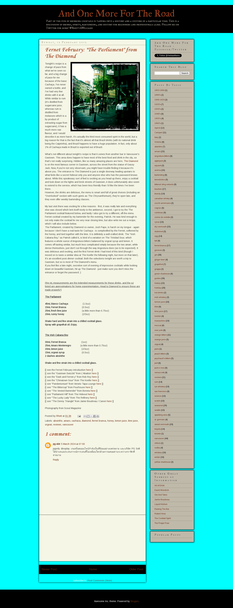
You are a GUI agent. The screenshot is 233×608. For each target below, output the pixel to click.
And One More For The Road (116, 13)
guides (158, 278)
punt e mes (159, 368)
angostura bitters (162, 156)
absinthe (57, 420)
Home (93, 569)
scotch (157, 401)
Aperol (157, 128)
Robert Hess (160, 514)
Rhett (59, 416)
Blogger (134, 601)
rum (156, 382)
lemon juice (121, 420)
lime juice (133, 420)
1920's (158, 104)
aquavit (158, 165)
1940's (158, 114)
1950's (158, 118)
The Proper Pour (162, 523)
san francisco (160, 391)
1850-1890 (159, 90)
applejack (159, 161)
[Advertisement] (92, 538)
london (158, 316)
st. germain (160, 419)
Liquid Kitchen (161, 504)
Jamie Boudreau (162, 499)
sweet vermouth (162, 424)
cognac (158, 208)
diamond (86, 420)
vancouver (68, 424)
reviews (57, 424)
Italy (156, 137)
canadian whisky (162, 198)
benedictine (160, 179)
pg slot (56, 444)
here (88, 370)
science (158, 396)
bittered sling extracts (164, 184)
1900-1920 (159, 100)
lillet (156, 307)
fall (156, 241)
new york (159, 330)
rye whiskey (160, 386)
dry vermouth (160, 227)
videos (157, 443)
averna (158, 170)
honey (110, 420)
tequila (158, 429)
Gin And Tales (161, 495)
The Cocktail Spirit (163, 518)
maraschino (160, 321)
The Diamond (131, 161)
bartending (159, 175)
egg (156, 236)
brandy (158, 194)
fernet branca (99, 420)
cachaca (76, 420)
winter (157, 457)
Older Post (136, 569)
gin (156, 255)
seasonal (159, 405)
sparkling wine (161, 415)
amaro (67, 420)
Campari (158, 132)
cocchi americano (163, 203)
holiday (158, 288)
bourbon (158, 189)
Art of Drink (159, 485)
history (157, 283)
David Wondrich (162, 490)
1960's (158, 123)
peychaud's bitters (163, 358)
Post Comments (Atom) (100, 580)
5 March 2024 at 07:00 (73, 444)
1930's (158, 109)
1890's (158, 95)
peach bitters (160, 354)
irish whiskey (160, 297)
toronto (158, 434)
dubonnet (159, 231)
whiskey (158, 452)
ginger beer (160, 260)
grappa (158, 269)
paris (157, 349)
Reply (56, 459)
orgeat (48, 424)
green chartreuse (162, 274)
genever (158, 250)
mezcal (158, 325)
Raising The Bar (162, 509)
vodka (157, 448)
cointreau (159, 212)
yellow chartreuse (162, 462)
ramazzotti (159, 372)
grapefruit (159, 264)
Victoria (158, 142)
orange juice (160, 339)
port (156, 363)
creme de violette (162, 217)
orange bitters (161, 335)
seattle (157, 410)
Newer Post (49, 569)
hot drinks (159, 292)
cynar (157, 222)
